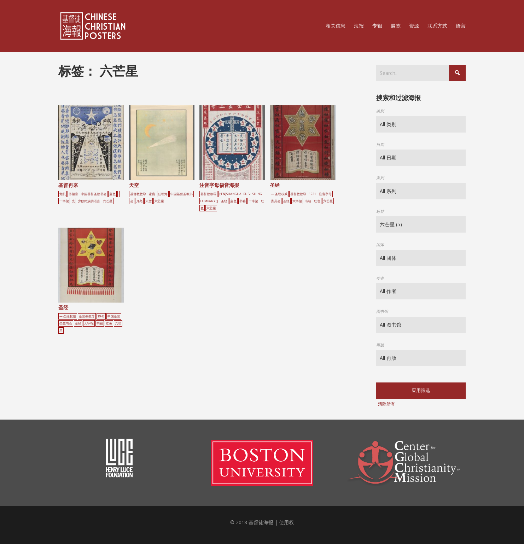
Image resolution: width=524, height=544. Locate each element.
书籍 (242, 201)
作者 (380, 278)
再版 (380, 344)
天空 (134, 185)
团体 (380, 244)
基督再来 (68, 185)
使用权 (286, 522)
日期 (380, 144)
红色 (317, 201)
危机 (62, 194)
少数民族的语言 (89, 201)
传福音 (73, 194)
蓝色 (112, 194)
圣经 (224, 201)
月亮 (139, 201)
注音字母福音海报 (219, 185)
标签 (380, 211)
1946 (101, 316)
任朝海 (163, 194)
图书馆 (382, 311)
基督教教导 (138, 194)
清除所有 (386, 404)
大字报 (297, 201)
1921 (312, 194)
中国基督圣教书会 (93, 194)
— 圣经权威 (279, 194)
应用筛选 (421, 390)
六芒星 (107, 201)
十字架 (64, 201)
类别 (380, 110)
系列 (380, 177)
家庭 (152, 194)
